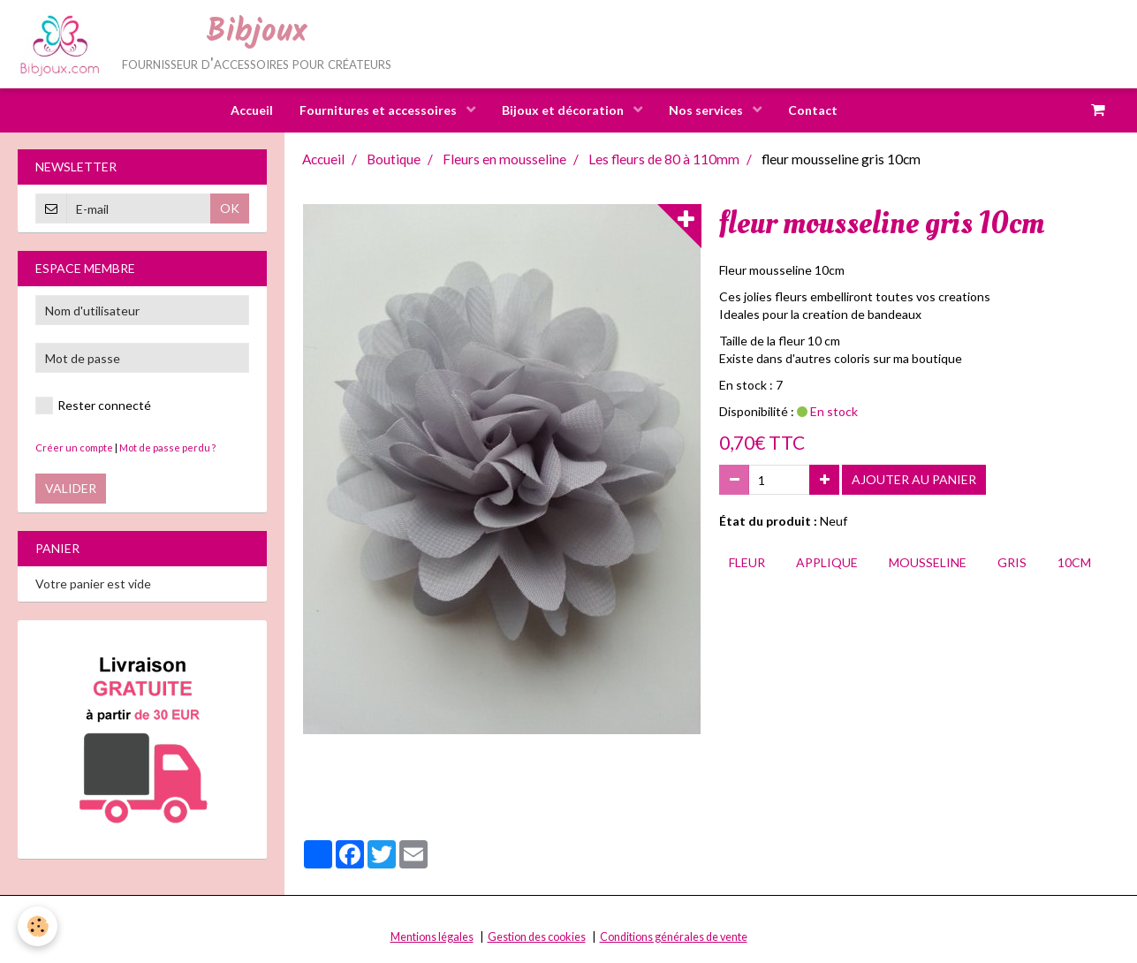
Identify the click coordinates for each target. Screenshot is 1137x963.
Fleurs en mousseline (504, 160)
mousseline (927, 563)
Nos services (707, 110)
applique (827, 563)
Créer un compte (74, 448)
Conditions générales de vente (673, 937)
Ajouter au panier (914, 480)
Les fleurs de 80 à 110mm (663, 160)
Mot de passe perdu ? (167, 448)
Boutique (394, 160)
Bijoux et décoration (564, 110)
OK (229, 208)
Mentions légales (432, 937)
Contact (813, 110)
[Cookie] (37, 926)
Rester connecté (93, 406)
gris (1012, 563)
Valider (70, 489)
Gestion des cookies (537, 937)
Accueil (252, 110)
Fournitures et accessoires (379, 110)
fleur (747, 563)
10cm (1074, 563)
